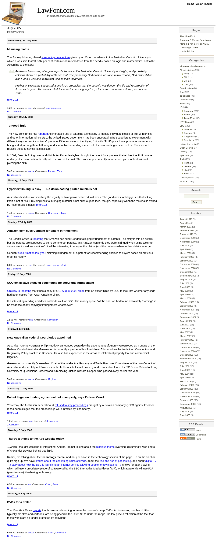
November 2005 (188, 396)
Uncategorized (53, 107)
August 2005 (186, 407)
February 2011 (187, 230)
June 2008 (185, 287)
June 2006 (185, 370)
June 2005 (185, 415)
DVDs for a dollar (19, 502)
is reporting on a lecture (55, 57)
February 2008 (187, 302)
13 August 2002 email (71, 290)
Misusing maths (18, 49)
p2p (185, 170)
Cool (48, 484)
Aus (186, 73)
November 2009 (188, 241)
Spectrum (184, 155)
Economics (185, 99)
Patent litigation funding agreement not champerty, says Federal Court (55, 397)
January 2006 (186, 388)
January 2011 (186, 234)
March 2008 (186, 298)
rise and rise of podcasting (115, 460)
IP (49, 379)
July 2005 (184, 411)
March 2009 (186, 253)
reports (37, 510)
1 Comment (13, 424)
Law (48, 265)
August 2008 (186, 279)
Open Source (186, 147)
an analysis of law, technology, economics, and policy (75, 15)
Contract (188, 133)
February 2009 (187, 257)
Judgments (52, 421)
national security (188, 144)
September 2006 (188, 358)
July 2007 (184, 324)
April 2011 (185, 223)
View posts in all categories (193, 66)
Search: (196, 190)
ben (30, 107)
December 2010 (188, 238)
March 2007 (186, 336)
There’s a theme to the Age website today (35, 438)
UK (185, 81)
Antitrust (188, 129)
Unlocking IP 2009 (189, 47)
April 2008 (185, 294)
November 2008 (188, 268)
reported (43, 133)
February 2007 (187, 340)
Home (191, 3)
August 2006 (186, 362)
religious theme (106, 446)
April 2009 (185, 249)
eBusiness (185, 95)
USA (63, 265)
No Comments (14, 111)
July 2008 (184, 283)
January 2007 (186, 343)
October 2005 (186, 400)
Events (183, 103)
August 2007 (186, 321)
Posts (190, 430)
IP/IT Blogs (185, 122)
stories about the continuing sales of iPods (60, 460)
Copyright (53, 213)
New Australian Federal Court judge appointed (39, 337)
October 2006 (186, 355)
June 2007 (185, 328)
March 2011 (186, 226)
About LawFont (187, 36)
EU (185, 77)
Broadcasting (186, 88)
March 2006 (186, 381)
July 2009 (184, 245)
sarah (31, 171)
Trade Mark (189, 118)
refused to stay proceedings (71, 405)
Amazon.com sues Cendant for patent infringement (42, 230)
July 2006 (184, 366)
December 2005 (188, 392)
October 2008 (186, 272)
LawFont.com (56, 10)
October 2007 (186, 313)
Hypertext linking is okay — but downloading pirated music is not (52, 189)
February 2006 (187, 385)
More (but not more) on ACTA (194, 44)
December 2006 (188, 347)
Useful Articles (187, 51)
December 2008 (188, 264)
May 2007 (185, 332)
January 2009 (186, 260)
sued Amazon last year (31, 252)
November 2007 (188, 309)
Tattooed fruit (16, 125)
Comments (193, 434)
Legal (208, 3)
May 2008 (185, 291)
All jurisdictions (187, 70)
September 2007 (188, 317)
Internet (187, 166)
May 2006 (185, 373)
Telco (186, 173)
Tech (59, 171)
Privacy (183, 151)
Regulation (189, 140)
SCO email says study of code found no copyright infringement (50, 282)
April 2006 (185, 377)
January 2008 (186, 306)
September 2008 (188, 275)
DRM (186, 163)
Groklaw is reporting (19, 290)
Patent (51, 171)
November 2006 (188, 351)
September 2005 (188, 404)
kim (30, 421)
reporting (38, 238)
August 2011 (186, 219)
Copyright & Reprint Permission (195, 40)
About (200, 3)
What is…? (185, 181)
